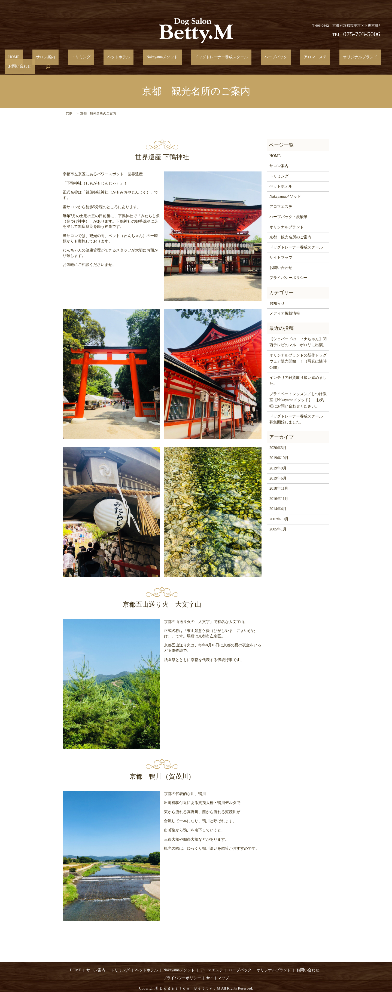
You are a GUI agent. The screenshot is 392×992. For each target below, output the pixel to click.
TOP (69, 105)
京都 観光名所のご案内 (290, 229)
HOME (21, 58)
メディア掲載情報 (284, 305)
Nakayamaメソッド (141, 58)
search (372, 58)
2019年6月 (278, 470)
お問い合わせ (347, 58)
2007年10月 (278, 511)
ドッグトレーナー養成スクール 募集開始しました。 (298, 411)
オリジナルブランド (309, 58)
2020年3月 (278, 439)
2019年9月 (278, 460)
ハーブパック (239, 58)
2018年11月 (278, 480)
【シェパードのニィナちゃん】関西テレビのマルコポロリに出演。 (298, 333)
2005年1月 (278, 521)
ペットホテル (104, 58)
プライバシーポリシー (288, 270)
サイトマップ (280, 249)
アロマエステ (271, 58)
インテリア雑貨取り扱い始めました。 (298, 372)
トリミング (74, 58)
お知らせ (277, 295)
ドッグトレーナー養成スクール (192, 58)
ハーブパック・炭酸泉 (288, 208)
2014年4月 (278, 501)
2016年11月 (278, 490)
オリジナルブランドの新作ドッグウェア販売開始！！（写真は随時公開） (298, 353)
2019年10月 (278, 450)
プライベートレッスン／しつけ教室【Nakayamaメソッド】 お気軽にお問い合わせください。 (298, 391)
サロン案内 (46, 58)
